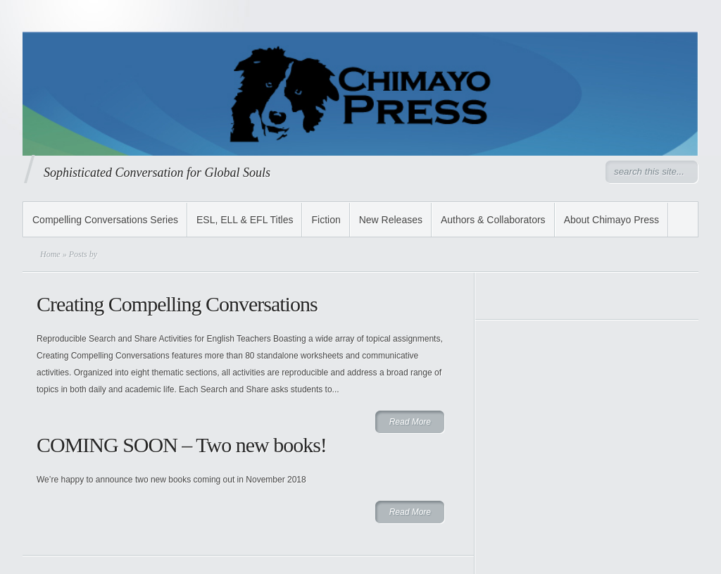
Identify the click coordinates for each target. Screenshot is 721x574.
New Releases (390, 219)
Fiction (325, 219)
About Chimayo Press (611, 219)
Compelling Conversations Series (105, 219)
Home (50, 254)
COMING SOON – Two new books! (182, 444)
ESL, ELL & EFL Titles (244, 219)
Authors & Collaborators (493, 219)
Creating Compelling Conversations (177, 304)
